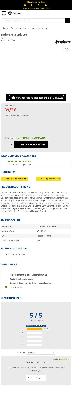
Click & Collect (16, 287)
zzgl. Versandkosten (23, 115)
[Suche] (33, 21)
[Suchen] (67, 20)
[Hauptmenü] (4, 13)
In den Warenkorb (31, 144)
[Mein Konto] (63, 13)
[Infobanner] (36, 2)
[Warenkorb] (68, 13)
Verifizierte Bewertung (61, 359)
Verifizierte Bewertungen (36, 326)
